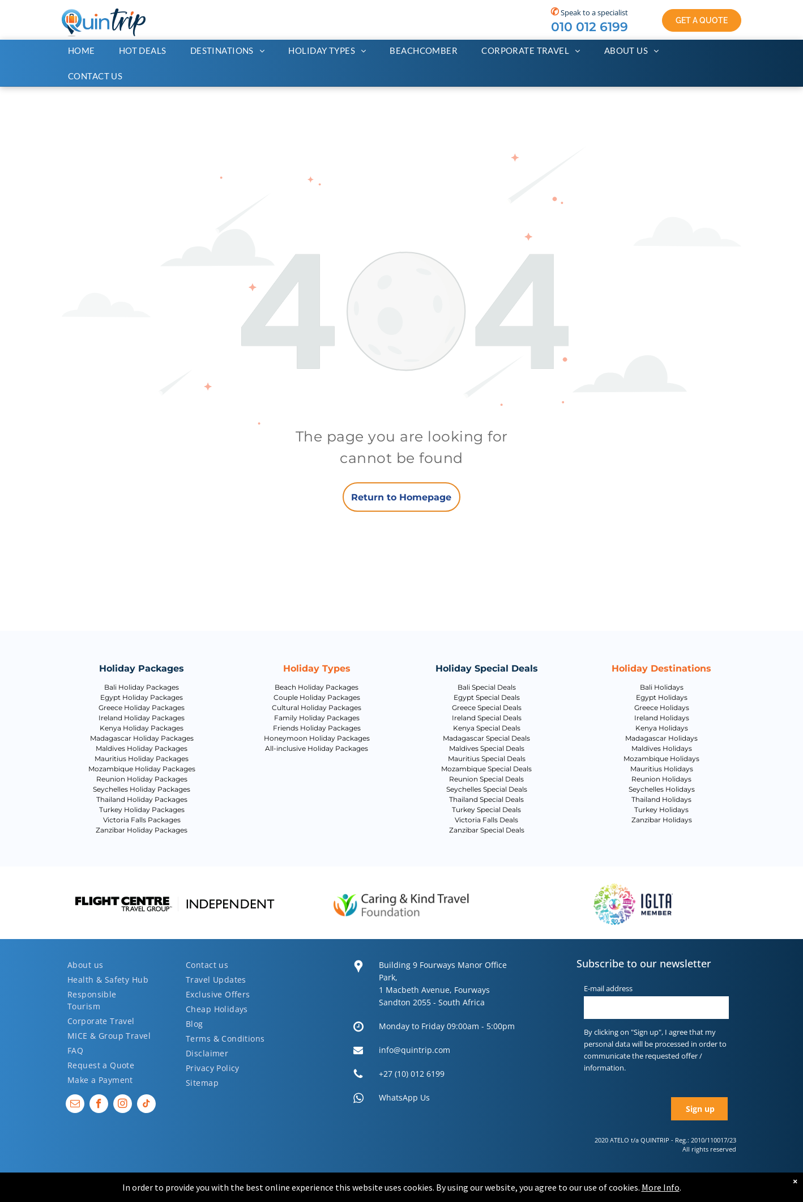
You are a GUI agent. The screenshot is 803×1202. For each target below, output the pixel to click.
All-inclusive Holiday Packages (316, 748)
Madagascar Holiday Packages (142, 738)
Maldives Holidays (661, 748)
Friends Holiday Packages (317, 728)
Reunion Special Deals (486, 779)
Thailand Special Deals (486, 799)
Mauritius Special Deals (487, 758)
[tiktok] (146, 1105)
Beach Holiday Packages (316, 687)
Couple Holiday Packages (317, 697)
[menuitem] (87, 50)
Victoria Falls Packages (142, 820)
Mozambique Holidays (661, 758)
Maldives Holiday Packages (141, 748)
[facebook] (98, 1105)
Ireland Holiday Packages (142, 717)
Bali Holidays (662, 687)
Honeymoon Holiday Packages (317, 738)
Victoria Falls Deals (486, 820)
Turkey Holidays (661, 809)
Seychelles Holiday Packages (141, 789)
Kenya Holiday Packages (141, 728)
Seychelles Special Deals (486, 789)
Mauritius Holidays (661, 768)
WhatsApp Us (404, 1097)
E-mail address (608, 988)
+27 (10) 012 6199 (412, 1073)
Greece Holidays (661, 707)
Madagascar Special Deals (486, 738)
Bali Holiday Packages (141, 687)
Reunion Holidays (661, 779)
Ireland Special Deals (487, 717)
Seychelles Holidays (662, 789)
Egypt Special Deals (487, 697)
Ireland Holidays (661, 717)
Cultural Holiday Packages (316, 707)
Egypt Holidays (661, 697)
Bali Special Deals (487, 687)
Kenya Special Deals (486, 728)
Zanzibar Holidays (661, 820)
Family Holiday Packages (317, 717)
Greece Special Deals (487, 707)
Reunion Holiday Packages (141, 779)
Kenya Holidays (661, 728)
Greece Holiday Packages (142, 707)
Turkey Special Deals (486, 809)
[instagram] (122, 1105)
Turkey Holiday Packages (142, 809)
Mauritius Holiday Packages (142, 758)
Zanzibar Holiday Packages (141, 830)
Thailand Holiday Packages (141, 799)
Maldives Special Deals (486, 748)
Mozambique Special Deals (486, 768)
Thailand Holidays (661, 799)
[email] (75, 1105)
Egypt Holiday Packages (141, 697)
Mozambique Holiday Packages (141, 768)
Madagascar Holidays (661, 738)
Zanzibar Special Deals (486, 830)
